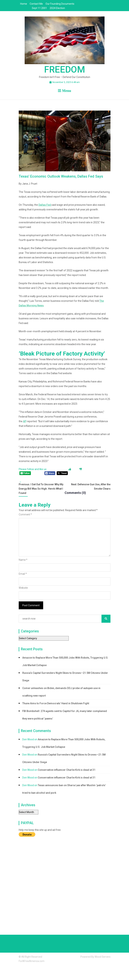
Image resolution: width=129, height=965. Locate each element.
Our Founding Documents (60, 3)
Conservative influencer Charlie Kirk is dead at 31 (66, 769)
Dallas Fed (45, 204)
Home (23, 3)
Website (23, 587)
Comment (25, 514)
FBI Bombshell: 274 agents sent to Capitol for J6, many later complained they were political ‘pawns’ (64, 715)
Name (23, 559)
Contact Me (36, 3)
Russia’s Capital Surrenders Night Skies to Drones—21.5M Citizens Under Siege (65, 676)
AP (24, 421)
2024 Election (57, 8)
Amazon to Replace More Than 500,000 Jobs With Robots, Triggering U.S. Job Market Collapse (65, 661)
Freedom (64, 69)
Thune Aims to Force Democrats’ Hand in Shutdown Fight (55, 703)
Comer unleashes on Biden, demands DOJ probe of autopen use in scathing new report (61, 692)
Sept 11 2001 (39, 8)
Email (23, 573)
